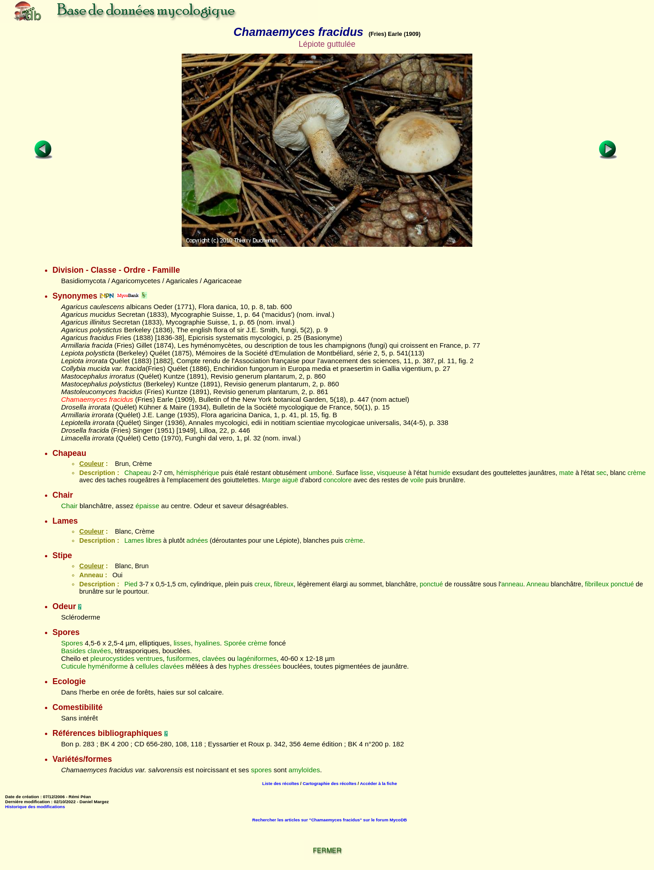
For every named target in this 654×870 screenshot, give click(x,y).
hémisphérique (197, 472)
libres (153, 540)
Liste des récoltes (280, 783)
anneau (512, 584)
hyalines (207, 643)
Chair (69, 506)
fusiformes (182, 658)
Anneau (537, 584)
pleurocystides (112, 658)
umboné (320, 472)
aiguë (290, 480)
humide (440, 472)
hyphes (239, 666)
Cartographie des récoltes (329, 783)
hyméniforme (108, 666)
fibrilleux (597, 584)
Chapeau (137, 472)
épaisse (147, 506)
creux (262, 584)
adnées (197, 540)
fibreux (283, 584)
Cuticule (73, 666)
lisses (182, 643)
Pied (131, 584)
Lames (134, 540)
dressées (267, 666)
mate (566, 472)
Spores (72, 643)
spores (261, 770)
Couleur (91, 463)
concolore (337, 480)
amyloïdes (304, 770)
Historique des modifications (35, 806)
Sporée (235, 643)
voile (417, 480)
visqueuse (391, 472)
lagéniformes (257, 658)
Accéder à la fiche (378, 783)
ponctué (431, 584)
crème (637, 472)
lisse (366, 472)
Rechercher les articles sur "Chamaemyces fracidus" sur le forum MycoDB (329, 819)
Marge (271, 480)
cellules (147, 666)
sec (601, 472)
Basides (73, 651)
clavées (99, 651)
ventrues (149, 658)
